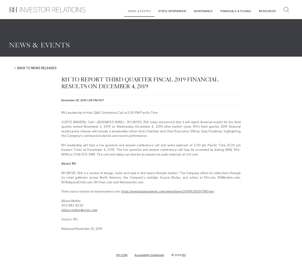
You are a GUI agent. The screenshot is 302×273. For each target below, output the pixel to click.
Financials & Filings (235, 11)
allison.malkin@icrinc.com (79, 210)
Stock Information (172, 11)
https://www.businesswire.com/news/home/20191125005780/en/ (167, 191)
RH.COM (121, 255)
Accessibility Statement (149, 255)
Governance (203, 11)
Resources (267, 11)
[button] (286, 10)
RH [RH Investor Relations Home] (184, 255)
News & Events (139, 11)
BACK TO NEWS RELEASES (37, 68)
